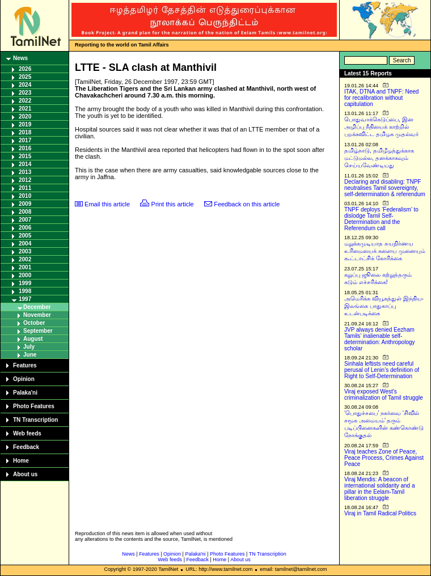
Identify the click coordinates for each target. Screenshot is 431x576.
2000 (25, 275)
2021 (25, 108)
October (34, 323)
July (29, 347)
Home (21, 461)
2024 (25, 85)
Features (25, 365)
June (29, 354)
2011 (25, 188)
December (36, 307)
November (37, 315)
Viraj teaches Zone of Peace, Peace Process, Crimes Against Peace (384, 457)
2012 (25, 180)
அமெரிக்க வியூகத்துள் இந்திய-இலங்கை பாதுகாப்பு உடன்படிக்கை (384, 305)
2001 (25, 267)
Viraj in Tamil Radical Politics (380, 513)
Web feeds (27, 433)
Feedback (26, 447)
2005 (25, 235)
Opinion (24, 379)
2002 (25, 259)
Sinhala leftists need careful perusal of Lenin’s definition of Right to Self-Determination (381, 370)
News (20, 58)
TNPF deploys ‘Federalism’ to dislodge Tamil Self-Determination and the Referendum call (381, 218)
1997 (25, 299)
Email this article (107, 204)
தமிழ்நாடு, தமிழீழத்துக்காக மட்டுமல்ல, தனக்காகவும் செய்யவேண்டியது (379, 157)
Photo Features (33, 406)
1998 (25, 291)
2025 (25, 77)
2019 (25, 124)
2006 (25, 228)
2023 (25, 93)
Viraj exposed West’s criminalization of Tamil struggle (383, 394)
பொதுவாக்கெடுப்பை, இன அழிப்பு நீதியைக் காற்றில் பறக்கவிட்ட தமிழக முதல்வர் (381, 126)
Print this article (172, 204)
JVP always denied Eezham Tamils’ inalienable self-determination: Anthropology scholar (379, 339)
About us (25, 474)
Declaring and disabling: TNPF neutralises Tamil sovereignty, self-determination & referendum (384, 188)
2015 (25, 156)
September (38, 331)
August (33, 339)
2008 (25, 212)
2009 (25, 204)
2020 (25, 116)
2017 (25, 140)
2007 (25, 220)
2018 (25, 132)
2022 (25, 101)
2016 (25, 148)
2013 (25, 172)
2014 (25, 164)
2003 (25, 251)
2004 (25, 243)
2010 (25, 196)
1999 (25, 283)
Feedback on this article (247, 204)
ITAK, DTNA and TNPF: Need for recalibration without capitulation (381, 97)
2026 (25, 69)
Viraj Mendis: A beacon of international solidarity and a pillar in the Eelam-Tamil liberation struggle (379, 488)
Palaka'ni (25, 392)
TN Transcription (35, 420)
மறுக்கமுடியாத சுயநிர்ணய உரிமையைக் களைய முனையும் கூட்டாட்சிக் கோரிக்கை (384, 250)
